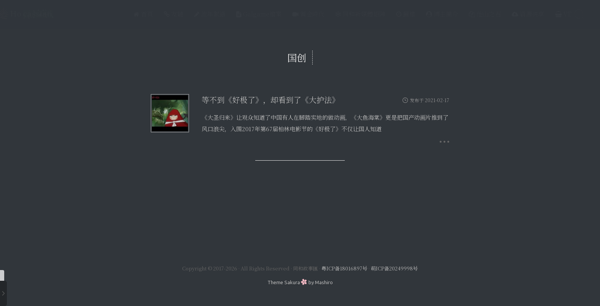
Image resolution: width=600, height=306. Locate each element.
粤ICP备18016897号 (344, 268)
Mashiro (324, 282)
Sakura (292, 282)
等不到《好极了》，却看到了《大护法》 (270, 99)
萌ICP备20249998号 (394, 268)
